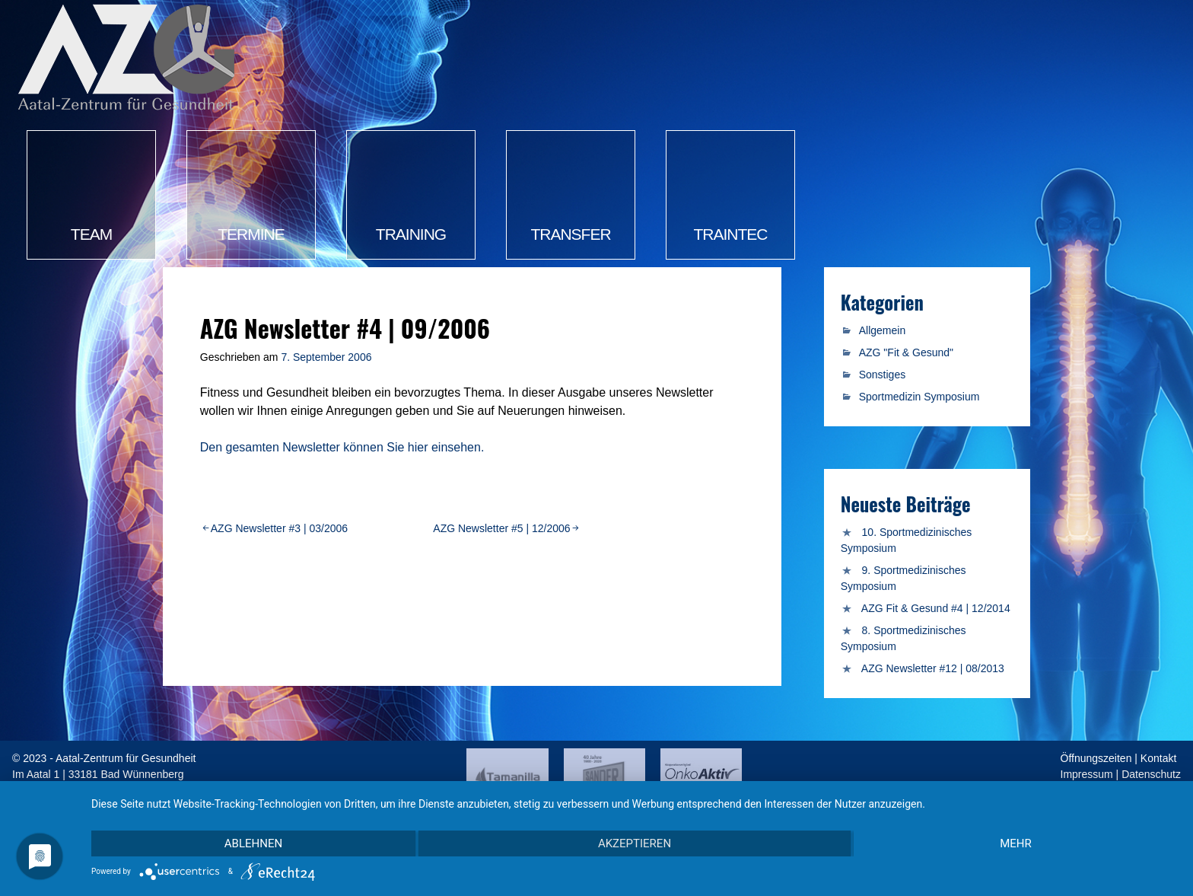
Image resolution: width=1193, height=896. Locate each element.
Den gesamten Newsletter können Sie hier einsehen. (342, 447)
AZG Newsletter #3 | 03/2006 (279, 528)
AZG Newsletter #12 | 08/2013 (932, 668)
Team (91, 234)
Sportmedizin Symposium (919, 397)
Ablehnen (253, 843)
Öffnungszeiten (1096, 758)
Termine (251, 234)
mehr (1016, 843)
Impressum (1087, 774)
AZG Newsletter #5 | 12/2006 (501, 528)
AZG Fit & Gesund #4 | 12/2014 (935, 608)
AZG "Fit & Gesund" (906, 352)
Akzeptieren (634, 843)
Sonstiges (882, 374)
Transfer (570, 234)
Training (411, 234)
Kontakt (1158, 758)
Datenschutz (1151, 774)
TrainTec (731, 234)
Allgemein (882, 330)
